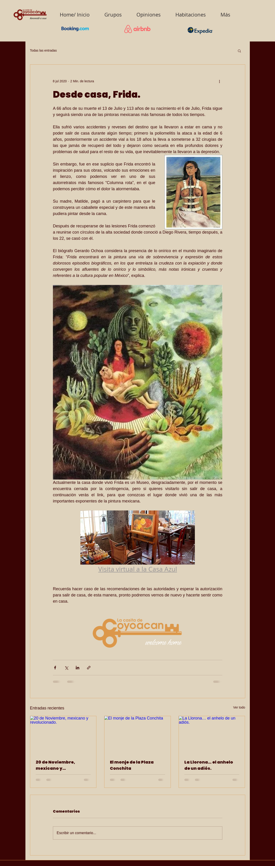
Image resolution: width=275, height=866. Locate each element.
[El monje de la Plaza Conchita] (137, 734)
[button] (239, 50)
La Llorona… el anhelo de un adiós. (208, 765)
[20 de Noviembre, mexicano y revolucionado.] (63, 734)
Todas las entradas (43, 50)
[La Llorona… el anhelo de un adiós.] (212, 734)
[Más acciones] (219, 81)
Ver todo (239, 707)
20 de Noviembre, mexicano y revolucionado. (55, 765)
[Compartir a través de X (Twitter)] (66, 667)
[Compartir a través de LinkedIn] (77, 667)
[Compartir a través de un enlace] (89, 667)
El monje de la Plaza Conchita (132, 765)
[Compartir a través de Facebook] (55, 667)
